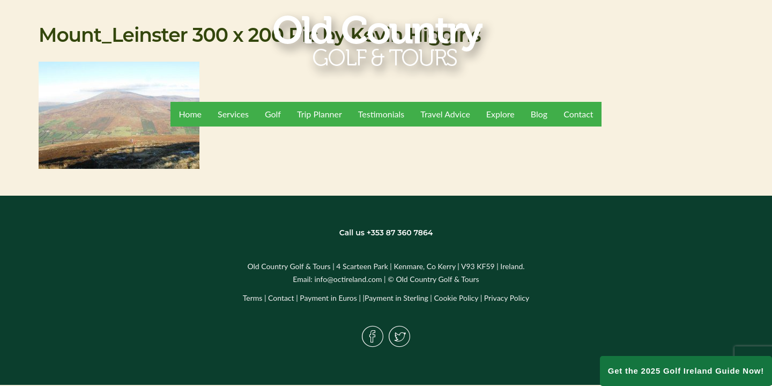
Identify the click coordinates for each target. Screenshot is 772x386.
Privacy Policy (506, 297)
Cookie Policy (456, 297)
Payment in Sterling (396, 297)
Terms (253, 297)
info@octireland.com (348, 279)
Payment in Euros (328, 297)
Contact (281, 297)
